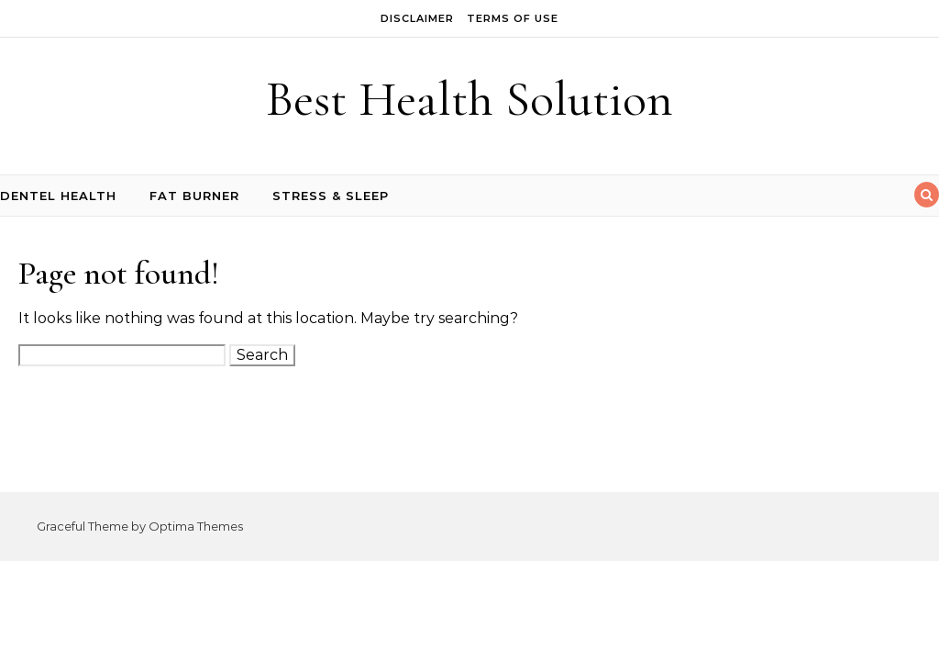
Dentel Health (58, 195)
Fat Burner (194, 195)
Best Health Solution (469, 99)
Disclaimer (417, 18)
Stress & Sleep (330, 195)
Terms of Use (512, 18)
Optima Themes (196, 526)
